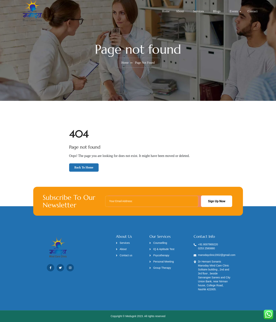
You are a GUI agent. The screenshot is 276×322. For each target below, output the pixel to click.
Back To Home (83, 167)
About (180, 11)
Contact (252, 11)
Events (234, 11)
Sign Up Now (216, 201)
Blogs (217, 11)
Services (198, 11)
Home (166, 11)
